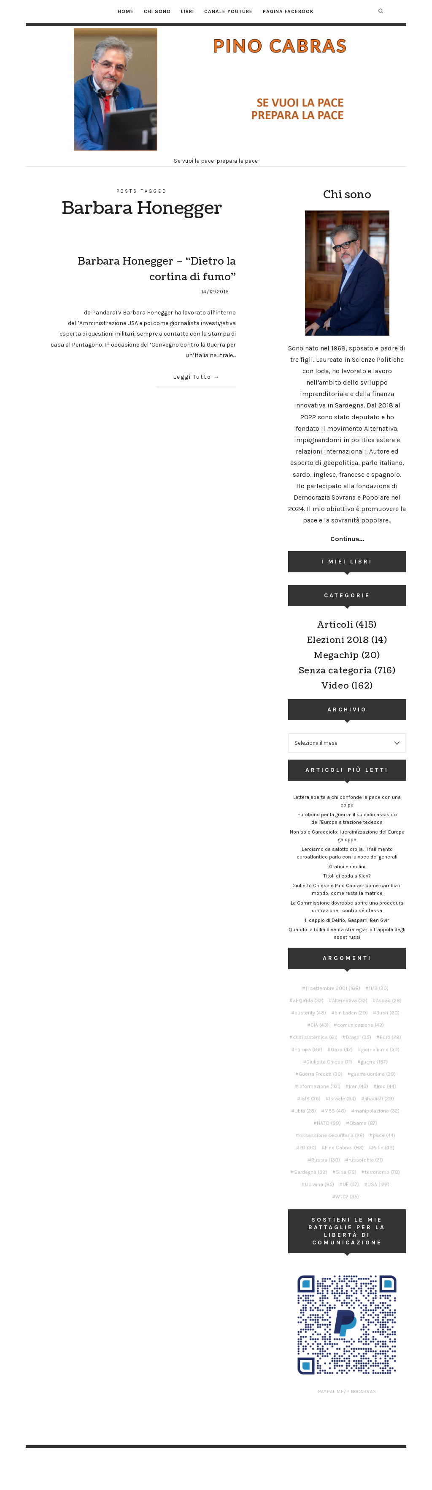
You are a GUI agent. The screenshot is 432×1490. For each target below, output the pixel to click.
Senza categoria (335, 671)
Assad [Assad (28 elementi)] (389, 1000)
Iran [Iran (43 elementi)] (358, 1086)
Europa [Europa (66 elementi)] (308, 1049)
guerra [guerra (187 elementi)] (374, 1061)
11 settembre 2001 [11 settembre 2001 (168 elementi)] (332, 988)
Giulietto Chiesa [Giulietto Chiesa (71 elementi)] (329, 1061)
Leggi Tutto (192, 376)
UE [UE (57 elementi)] (351, 1184)
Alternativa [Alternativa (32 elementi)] (349, 1000)
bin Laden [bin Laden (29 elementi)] (351, 1012)
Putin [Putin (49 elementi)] (383, 1147)
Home (126, 11)
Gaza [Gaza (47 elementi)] (342, 1049)
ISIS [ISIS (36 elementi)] (310, 1098)
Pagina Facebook (288, 11)
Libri (187, 11)
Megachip (336, 656)
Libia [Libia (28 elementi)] (305, 1110)
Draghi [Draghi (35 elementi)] (358, 1037)
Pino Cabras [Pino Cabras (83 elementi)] (344, 1147)
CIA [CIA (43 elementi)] (319, 1025)
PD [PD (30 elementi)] (308, 1147)
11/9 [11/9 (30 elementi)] (379, 988)
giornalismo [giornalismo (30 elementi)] (380, 1049)
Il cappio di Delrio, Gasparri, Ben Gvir (347, 920)
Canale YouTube (228, 11)
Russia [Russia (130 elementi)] (325, 1159)
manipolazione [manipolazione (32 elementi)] (377, 1110)
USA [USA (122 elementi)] (378, 1184)
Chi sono (157, 11)
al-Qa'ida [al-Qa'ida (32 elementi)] (308, 1000)
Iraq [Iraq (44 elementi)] (386, 1086)
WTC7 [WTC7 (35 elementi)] (347, 1196)
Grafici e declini (347, 866)
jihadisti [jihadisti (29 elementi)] (379, 1098)
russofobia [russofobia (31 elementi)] (365, 1159)
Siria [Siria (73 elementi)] (346, 1172)
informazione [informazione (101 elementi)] (319, 1086)
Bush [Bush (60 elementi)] (388, 1012)
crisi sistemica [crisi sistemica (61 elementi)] (315, 1037)
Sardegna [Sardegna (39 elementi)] (310, 1172)
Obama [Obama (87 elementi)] (363, 1123)
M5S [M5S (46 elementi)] (335, 1110)
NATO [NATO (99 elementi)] (329, 1123)
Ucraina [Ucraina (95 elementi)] (319, 1184)
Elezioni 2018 (338, 640)
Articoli (335, 625)
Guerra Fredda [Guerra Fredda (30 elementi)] (321, 1074)
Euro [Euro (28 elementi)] (390, 1037)
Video (335, 686)
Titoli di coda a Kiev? (347, 876)
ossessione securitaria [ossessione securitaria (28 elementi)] (331, 1135)
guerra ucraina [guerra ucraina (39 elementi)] (373, 1074)
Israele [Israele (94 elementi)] (342, 1098)
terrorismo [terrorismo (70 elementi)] (382, 1172)
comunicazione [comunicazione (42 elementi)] (360, 1025)
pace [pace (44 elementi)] (384, 1135)
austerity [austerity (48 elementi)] (310, 1012)
